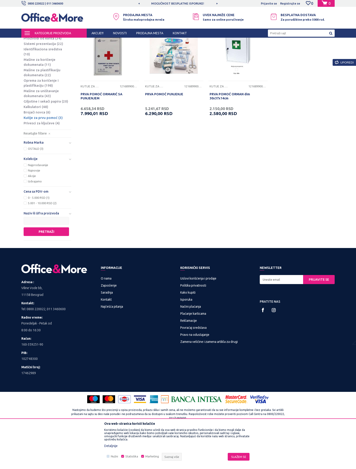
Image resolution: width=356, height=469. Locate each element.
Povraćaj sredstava (193, 365)
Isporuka (186, 337)
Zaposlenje (109, 323)
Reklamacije (188, 358)
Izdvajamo (35, 219)
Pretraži (46, 269)
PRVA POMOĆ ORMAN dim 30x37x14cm (230, 134)
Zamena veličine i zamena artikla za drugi (209, 379)
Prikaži (281, 49)
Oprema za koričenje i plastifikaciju (41, 120)
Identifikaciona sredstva (43, 89)
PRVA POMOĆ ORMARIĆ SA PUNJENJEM (101, 134)
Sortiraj (236, 49)
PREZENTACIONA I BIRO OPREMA (80, 41)
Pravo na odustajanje (194, 372)
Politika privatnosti (193, 323)
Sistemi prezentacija (43, 81)
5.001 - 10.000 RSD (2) (42, 240)
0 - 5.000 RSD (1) (38, 235)
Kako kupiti (187, 330)
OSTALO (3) (35, 186)
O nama (106, 316)
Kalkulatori (36, 144)
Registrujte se (290, 3)
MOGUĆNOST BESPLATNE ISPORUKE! (177, 3)
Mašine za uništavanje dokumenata (41, 131)
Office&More (30, 41)
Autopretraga (212, 49)
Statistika (131, 456)
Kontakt (106, 337)
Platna (32, 65)
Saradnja (107, 330)
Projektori (34, 70)
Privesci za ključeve (42, 161)
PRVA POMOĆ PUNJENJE (164, 132)
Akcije (32, 213)
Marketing (152, 456)
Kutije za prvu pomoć (43, 155)
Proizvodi (48, 41)
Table (32, 59)
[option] (178, 3)
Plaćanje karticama (193, 351)
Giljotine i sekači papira (46, 139)
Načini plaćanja (190, 344)
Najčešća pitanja (112, 344)
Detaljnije (111, 446)
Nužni (114, 456)
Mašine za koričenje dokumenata (39, 99)
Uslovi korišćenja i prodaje (198, 316)
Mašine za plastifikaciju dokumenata (42, 110)
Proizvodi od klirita (43, 76)
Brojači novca (37, 150)
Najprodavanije (38, 202)
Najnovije (34, 208)
